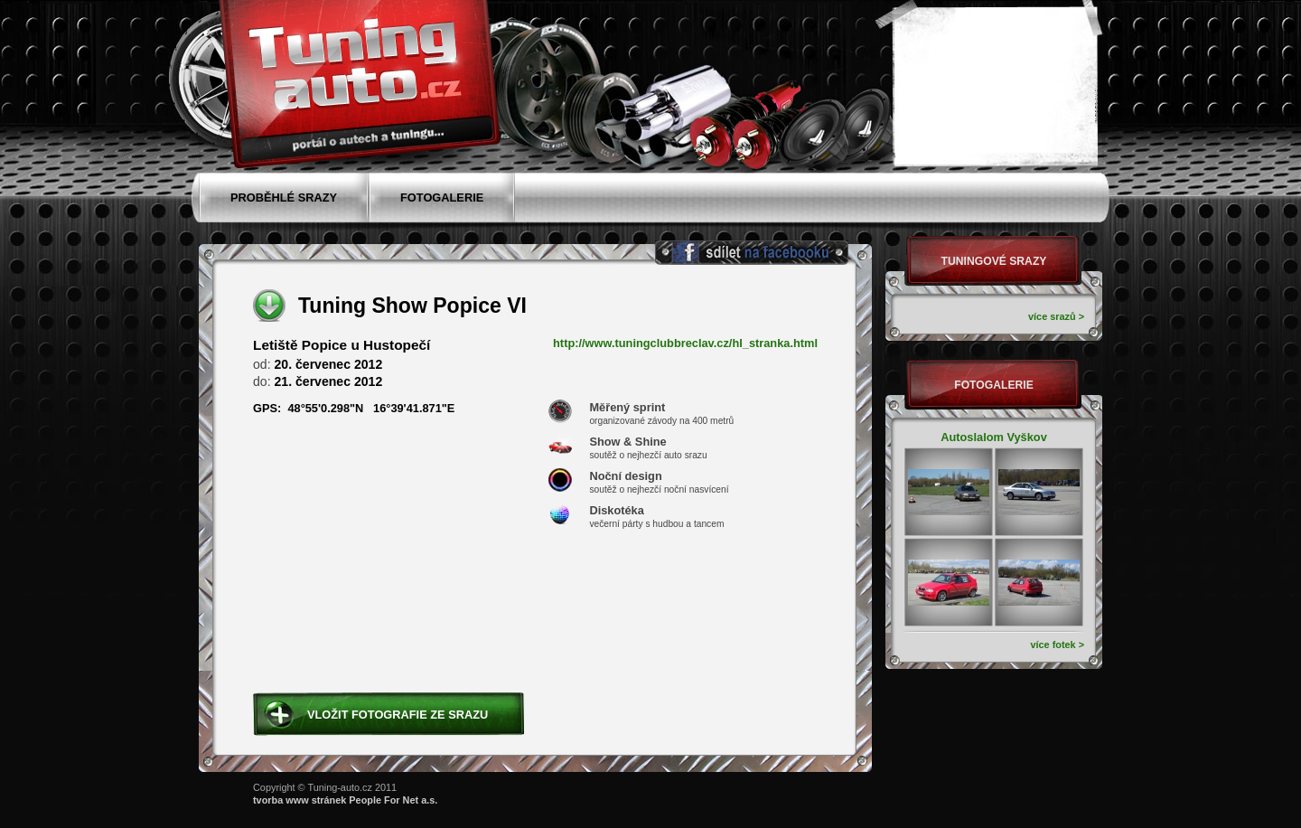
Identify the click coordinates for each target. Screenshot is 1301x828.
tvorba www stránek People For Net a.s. (345, 800)
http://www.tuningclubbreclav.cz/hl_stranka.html (685, 343)
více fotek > (1057, 644)
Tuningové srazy (994, 261)
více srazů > (1056, 316)
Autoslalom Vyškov (994, 437)
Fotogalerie (994, 385)
